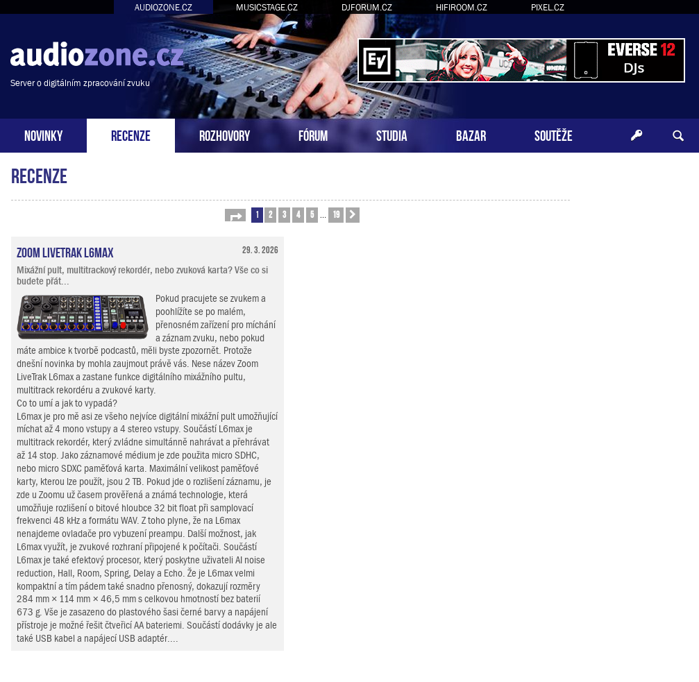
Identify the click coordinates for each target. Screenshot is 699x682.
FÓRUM (313, 134)
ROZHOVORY (224, 134)
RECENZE (131, 134)
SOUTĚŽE (553, 134)
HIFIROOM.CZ (461, 7)
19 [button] (335, 214)
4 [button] (298, 214)
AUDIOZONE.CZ (163, 7)
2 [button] (270, 214)
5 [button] (312, 214)
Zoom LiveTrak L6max (65, 251)
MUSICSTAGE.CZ (267, 7)
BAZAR (471, 134)
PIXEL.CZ (547, 7)
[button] (235, 215)
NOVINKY (43, 134)
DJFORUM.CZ (367, 7)
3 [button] (284, 214)
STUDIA (391, 134)
